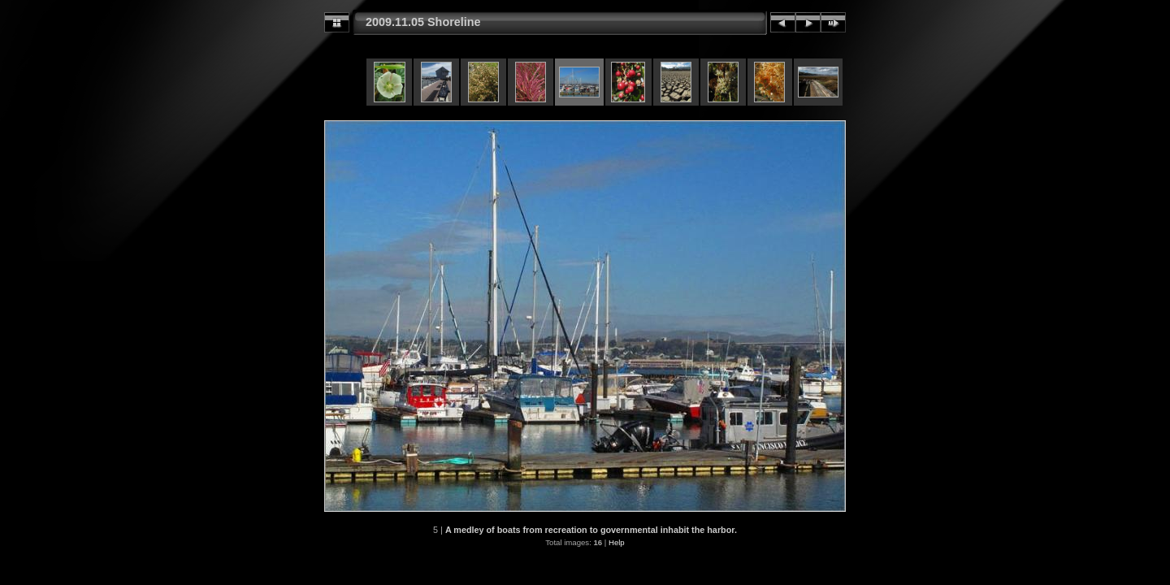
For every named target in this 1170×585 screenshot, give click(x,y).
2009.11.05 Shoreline (423, 21)
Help (617, 542)
